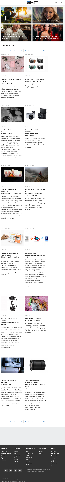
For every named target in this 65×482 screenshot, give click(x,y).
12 (36, 50)
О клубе (53, 451)
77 (44, 50)
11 (33, 50)
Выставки (16, 451)
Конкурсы (16, 453)
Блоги (53, 466)
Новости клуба (55, 453)
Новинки (3, 76)
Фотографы (54, 458)
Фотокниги (54, 464)
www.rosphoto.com (32, 471)
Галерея (3, 460)
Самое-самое (5, 451)
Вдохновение (4, 458)
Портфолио (4, 455)
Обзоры (3, 126)
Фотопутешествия (6, 453)
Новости (16, 461)
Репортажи (17, 455)
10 (29, 50)
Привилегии (54, 455)
